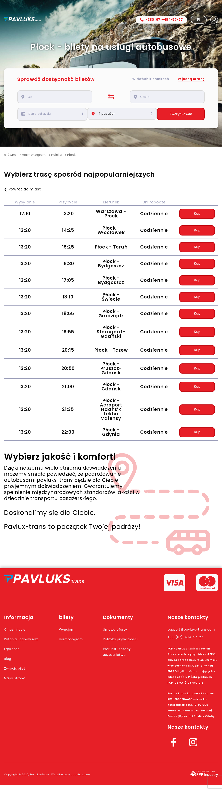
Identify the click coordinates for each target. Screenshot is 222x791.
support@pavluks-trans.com (187, 632)
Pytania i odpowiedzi (16, 642)
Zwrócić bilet (18, 674)
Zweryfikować (181, 114)
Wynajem (72, 630)
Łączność (14, 655)
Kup (197, 214)
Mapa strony (18, 684)
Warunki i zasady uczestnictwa (127, 657)
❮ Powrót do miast (22, 189)
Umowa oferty (124, 630)
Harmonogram (78, 639)
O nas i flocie (18, 630)
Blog (9, 665)
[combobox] (58, 97)
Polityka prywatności (122, 642)
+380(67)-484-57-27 (161, 19)
